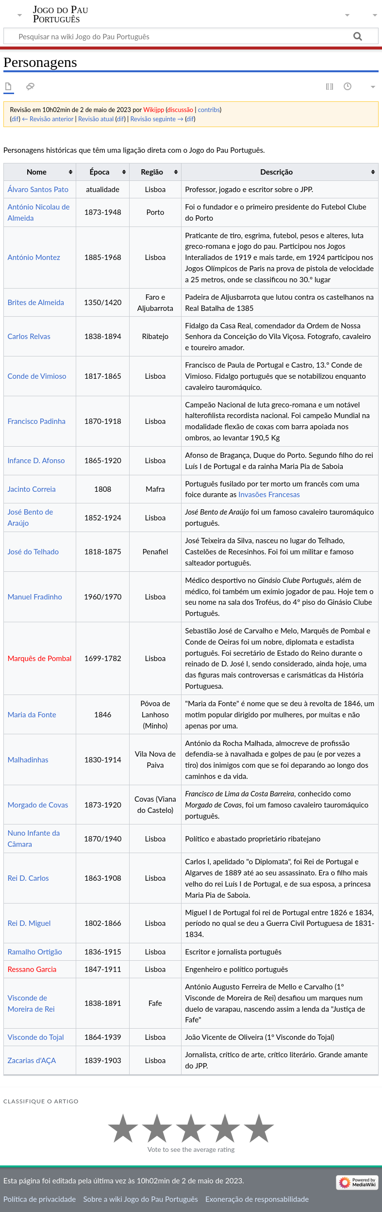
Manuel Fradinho (34, 596)
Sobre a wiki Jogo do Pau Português (140, 1199)
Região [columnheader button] (152, 171)
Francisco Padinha (36, 421)
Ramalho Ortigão (34, 951)
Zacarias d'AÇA (31, 1060)
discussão (180, 109)
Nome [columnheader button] (37, 171)
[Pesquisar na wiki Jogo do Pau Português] (191, 36)
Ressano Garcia (31, 969)
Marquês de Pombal (39, 658)
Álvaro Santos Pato (37, 189)
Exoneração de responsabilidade (257, 1199)
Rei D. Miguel (28, 923)
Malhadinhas (27, 759)
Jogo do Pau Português (60, 14)
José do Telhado (33, 551)
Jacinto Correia (31, 489)
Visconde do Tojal (35, 1037)
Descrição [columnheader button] (276, 171)
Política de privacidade (39, 1199)
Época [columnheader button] (100, 171)
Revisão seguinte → (157, 119)
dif (15, 119)
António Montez (33, 257)
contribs (209, 109)
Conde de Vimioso (36, 376)
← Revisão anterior (47, 119)
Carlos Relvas (28, 336)
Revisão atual (96, 119)
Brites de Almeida (35, 302)
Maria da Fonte (31, 714)
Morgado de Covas (37, 804)
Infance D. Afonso (36, 460)
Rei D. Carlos (28, 877)
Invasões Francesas (269, 494)
